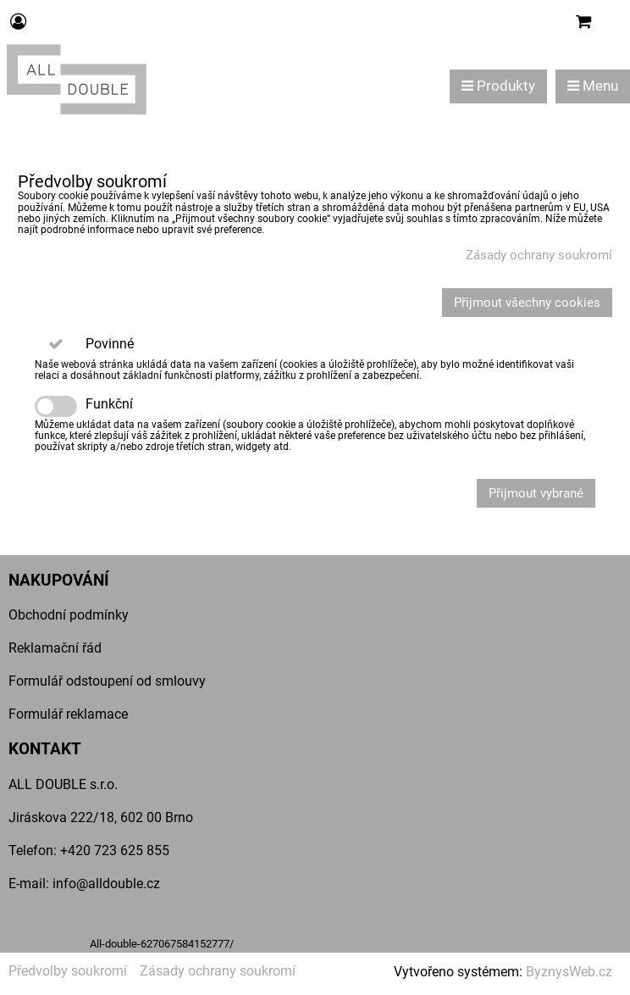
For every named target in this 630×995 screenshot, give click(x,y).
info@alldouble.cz (106, 883)
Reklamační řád (55, 648)
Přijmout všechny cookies (527, 302)
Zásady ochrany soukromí (539, 255)
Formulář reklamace (68, 714)
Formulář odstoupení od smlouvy (107, 681)
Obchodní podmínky (68, 615)
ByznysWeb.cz (569, 972)
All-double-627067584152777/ (162, 943)
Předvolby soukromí (67, 971)
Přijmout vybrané (536, 493)
